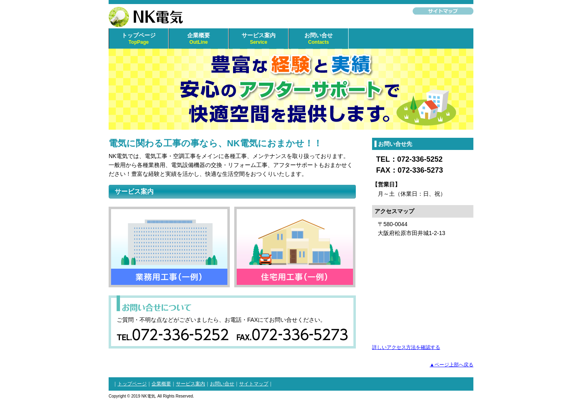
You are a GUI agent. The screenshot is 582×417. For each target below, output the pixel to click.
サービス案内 (258, 39)
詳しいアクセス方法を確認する (406, 347)
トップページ (138, 39)
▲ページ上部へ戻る (451, 365)
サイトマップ (253, 384)
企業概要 (198, 39)
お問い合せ (318, 39)
